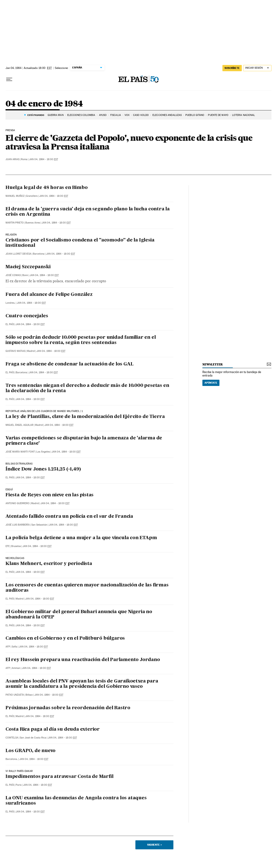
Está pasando (35, 115)
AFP (8, 646)
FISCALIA (115, 115)
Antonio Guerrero (17, 503)
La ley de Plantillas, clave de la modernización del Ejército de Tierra (85, 417)
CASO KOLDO (141, 115)
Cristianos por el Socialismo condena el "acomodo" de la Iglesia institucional (80, 243)
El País (10, 324)
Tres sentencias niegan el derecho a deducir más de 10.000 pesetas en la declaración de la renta (87, 388)
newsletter (212, 364)
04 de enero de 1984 (44, 104)
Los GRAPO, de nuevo (30, 751)
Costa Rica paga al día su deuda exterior (53, 729)
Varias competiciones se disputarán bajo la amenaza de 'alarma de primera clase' (84, 441)
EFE (8, 546)
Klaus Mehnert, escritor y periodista (49, 564)
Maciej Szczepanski (28, 267)
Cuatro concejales (27, 316)
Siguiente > (154, 844)
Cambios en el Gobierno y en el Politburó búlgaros (65, 638)
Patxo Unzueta (15, 694)
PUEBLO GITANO (194, 115)
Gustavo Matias (15, 351)
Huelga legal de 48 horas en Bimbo (46, 187)
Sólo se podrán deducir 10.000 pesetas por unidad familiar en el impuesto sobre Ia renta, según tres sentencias (81, 340)
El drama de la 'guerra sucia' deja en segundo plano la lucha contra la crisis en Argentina (88, 212)
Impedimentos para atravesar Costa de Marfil (59, 776)
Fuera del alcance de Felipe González (49, 294)
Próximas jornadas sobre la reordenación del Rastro (68, 708)
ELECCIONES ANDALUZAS (167, 115)
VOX (127, 115)
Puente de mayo (218, 115)
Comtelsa (12, 737)
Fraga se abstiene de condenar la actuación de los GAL (69, 364)
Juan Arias (12, 159)
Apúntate (210, 382)
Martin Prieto (15, 222)
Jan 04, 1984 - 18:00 (43, 159)
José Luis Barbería (18, 524)
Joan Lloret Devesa (18, 253)
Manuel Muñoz (15, 195)
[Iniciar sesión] (257, 68)
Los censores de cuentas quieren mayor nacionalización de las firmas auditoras (87, 588)
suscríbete (232, 68)
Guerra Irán (56, 115)
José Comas (13, 275)
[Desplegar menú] (9, 79)
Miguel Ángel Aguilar (19, 425)
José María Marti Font (20, 451)
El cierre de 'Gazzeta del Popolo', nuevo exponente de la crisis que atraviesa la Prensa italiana (129, 142)
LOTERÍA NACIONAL (243, 115)
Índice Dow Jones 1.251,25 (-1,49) (43, 469)
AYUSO (103, 115)
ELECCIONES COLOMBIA (81, 115)
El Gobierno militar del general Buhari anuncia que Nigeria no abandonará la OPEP (79, 615)
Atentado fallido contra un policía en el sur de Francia (69, 516)
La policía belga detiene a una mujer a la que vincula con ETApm (81, 538)
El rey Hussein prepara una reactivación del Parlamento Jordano (83, 660)
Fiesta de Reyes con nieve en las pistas (49, 495)
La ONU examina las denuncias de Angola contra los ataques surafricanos (76, 801)
